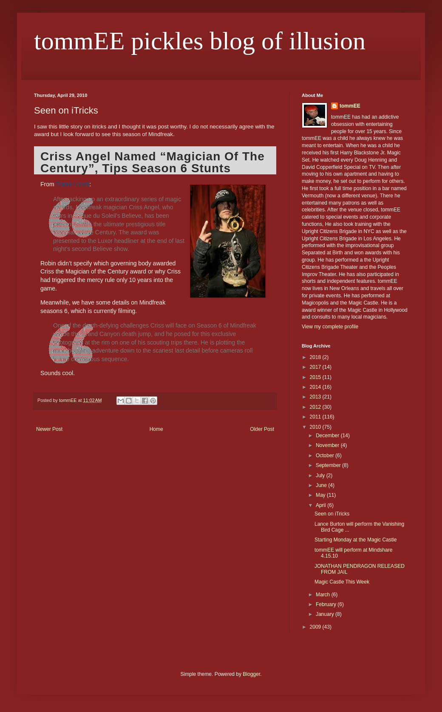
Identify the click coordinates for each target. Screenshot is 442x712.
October (325, 456)
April (321, 505)
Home (156, 429)
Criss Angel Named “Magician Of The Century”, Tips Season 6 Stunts (152, 162)
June (322, 485)
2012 (316, 407)
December (328, 436)
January (325, 614)
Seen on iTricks (331, 514)
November (328, 445)
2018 (316, 357)
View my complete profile (330, 327)
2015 (316, 377)
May (321, 495)
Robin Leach (73, 184)
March (324, 595)
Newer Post (49, 429)
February (326, 604)
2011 (316, 417)
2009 (316, 627)
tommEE (350, 106)
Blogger (251, 674)
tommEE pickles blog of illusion (200, 41)
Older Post (262, 429)
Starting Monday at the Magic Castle (355, 540)
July (321, 475)
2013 (316, 397)
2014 (316, 387)
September (329, 465)
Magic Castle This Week (341, 582)
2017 (316, 367)
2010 (316, 427)
